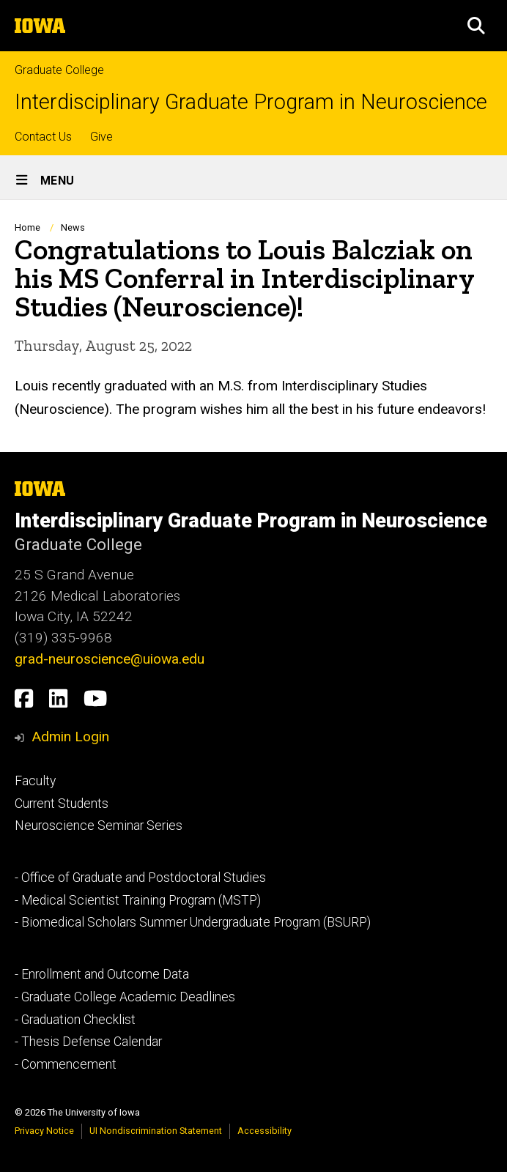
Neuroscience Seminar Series (98, 825)
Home (27, 227)
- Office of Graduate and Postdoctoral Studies (140, 877)
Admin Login (70, 736)
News (73, 227)
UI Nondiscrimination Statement (155, 1130)
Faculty (35, 781)
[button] (476, 25)
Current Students (61, 803)
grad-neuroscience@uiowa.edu (109, 658)
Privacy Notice (44, 1130)
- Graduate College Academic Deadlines (125, 997)
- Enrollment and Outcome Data (102, 974)
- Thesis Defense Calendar (88, 1041)
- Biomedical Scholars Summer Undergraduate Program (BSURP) (193, 922)
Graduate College (59, 70)
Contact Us (43, 137)
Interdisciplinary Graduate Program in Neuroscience (251, 102)
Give (101, 137)
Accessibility (264, 1130)
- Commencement (65, 1064)
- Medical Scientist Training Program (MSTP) (138, 900)
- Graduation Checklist (75, 1019)
